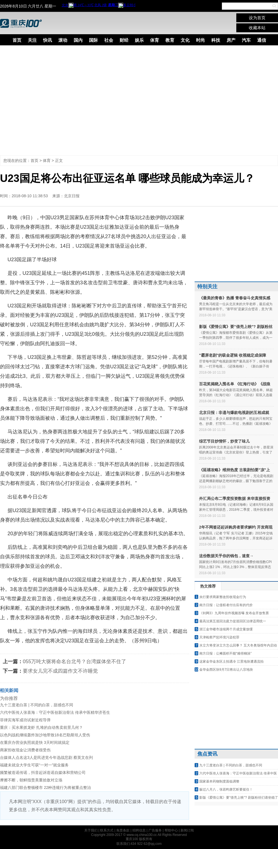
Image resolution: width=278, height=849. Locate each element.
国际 (93, 40)
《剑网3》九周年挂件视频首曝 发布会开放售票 (234, 613)
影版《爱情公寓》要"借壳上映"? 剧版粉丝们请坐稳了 (238, 797)
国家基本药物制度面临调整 (219, 781)
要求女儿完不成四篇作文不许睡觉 (60, 671)
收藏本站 (257, 27)
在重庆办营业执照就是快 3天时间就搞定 (35, 742)
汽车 (246, 40)
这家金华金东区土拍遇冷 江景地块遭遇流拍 (231, 661)
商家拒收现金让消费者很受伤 (25, 750)
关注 (32, 40)
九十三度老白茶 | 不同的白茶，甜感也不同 (36, 705)
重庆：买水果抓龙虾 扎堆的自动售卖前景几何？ (41, 727)
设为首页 (257, 17)
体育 (154, 40)
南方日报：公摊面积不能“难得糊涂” (225, 653)
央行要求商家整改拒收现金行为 (222, 597)
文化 (185, 40)
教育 (169, 40)
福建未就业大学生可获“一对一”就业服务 (34, 765)
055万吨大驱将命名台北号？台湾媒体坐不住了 (74, 661)
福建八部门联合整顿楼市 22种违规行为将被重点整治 (45, 787)
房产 (231, 40)
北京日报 (72, 196)
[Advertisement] (52, 100)
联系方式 (106, 830)
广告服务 (155, 830)
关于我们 (91, 830)
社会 (108, 40)
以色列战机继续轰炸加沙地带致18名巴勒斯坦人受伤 (45, 735)
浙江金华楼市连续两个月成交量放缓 (226, 629)
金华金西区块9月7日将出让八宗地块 (226, 670)
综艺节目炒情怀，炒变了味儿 (224, 441)
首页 (17, 40)
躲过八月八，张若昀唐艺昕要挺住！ (226, 789)
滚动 (62, 40)
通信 (261, 40)
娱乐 (139, 40)
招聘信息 (139, 830)
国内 (78, 40)
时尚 (200, 40)
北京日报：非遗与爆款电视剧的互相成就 (234, 412)
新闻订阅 (187, 830)
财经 (124, 40)
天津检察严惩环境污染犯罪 (219, 637)
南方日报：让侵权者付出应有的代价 (226, 605)
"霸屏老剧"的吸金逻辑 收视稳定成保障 (232, 355)
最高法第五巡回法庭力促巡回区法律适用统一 (232, 621)
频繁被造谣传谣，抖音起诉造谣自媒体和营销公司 (43, 772)
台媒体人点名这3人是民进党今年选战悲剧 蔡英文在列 (46, 757)
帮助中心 (171, 830)
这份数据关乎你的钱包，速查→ (226, 556)
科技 (215, 40)
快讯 (47, 40)
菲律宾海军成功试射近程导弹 (25, 720)
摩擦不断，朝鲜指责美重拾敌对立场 (31, 780)
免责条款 (123, 830)
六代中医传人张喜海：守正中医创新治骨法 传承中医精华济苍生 (55, 712)
